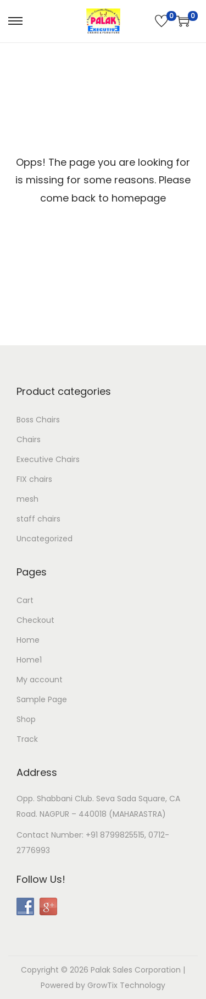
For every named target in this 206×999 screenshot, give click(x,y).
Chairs (28, 439)
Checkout (35, 620)
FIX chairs (34, 479)
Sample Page (41, 699)
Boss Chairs (38, 419)
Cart (25, 600)
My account (39, 679)
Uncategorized (44, 538)
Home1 (29, 659)
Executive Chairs (48, 459)
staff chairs (38, 518)
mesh (27, 498)
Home (28, 639)
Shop (26, 719)
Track (27, 739)
